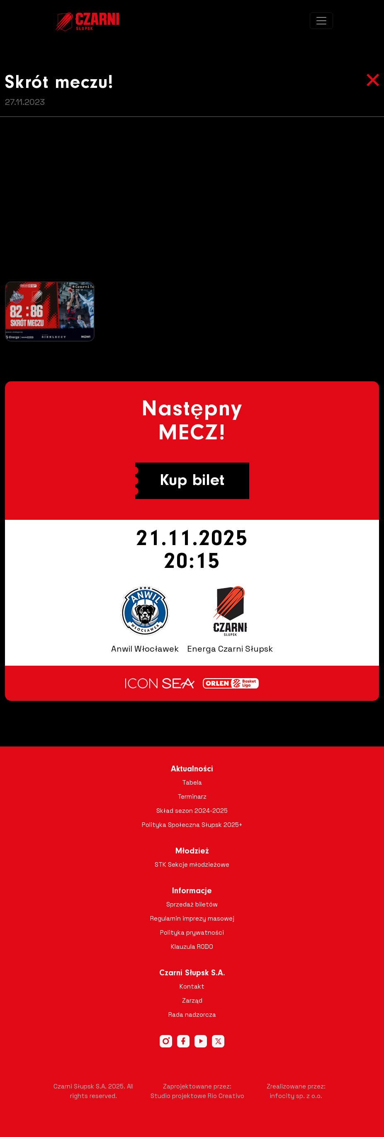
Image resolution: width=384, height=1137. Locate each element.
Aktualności (192, 769)
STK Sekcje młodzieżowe (192, 864)
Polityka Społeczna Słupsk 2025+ (192, 825)
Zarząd (192, 1000)
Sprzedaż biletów (192, 904)
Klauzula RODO (192, 946)
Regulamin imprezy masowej (192, 918)
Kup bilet (192, 481)
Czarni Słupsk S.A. (192, 973)
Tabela (192, 782)
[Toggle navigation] (321, 20)
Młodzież (192, 851)
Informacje (192, 891)
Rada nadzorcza (192, 1014)
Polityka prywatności (192, 932)
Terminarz (192, 796)
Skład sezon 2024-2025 (192, 811)
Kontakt (192, 986)
